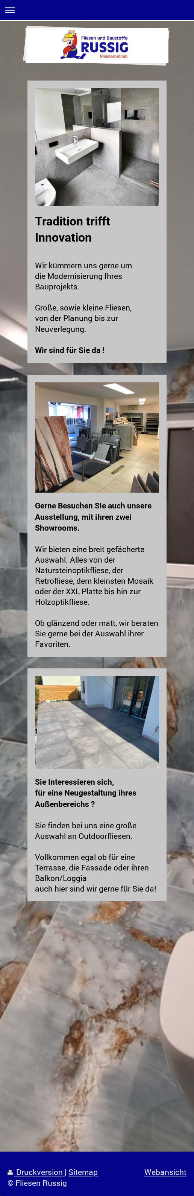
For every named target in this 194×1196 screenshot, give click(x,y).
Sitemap (83, 1172)
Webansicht (165, 1172)
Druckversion (36, 1172)
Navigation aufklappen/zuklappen (97, 10)
